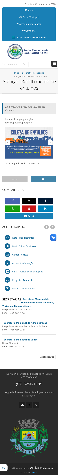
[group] (29, 469)
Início (16, 72)
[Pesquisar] (24, 64)
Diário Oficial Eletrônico (20, 246)
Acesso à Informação (29, 23)
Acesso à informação (19, 263)
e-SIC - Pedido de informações (24, 271)
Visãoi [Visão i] (34, 472)
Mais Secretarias (47, 357)
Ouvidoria (29, 30)
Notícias (40, 72)
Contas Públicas (16, 254)
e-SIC (29, 10)
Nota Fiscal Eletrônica (19, 237)
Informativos (28, 72)
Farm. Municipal (29, 17)
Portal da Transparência (20, 288)
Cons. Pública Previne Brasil (29, 37)
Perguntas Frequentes (19, 280)
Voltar (15, 179)
